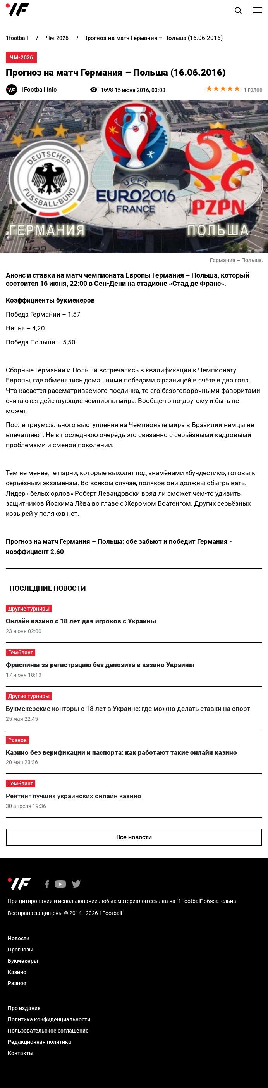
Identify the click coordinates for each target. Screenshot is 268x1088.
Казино (17, 972)
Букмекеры (23, 961)
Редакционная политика (39, 1042)
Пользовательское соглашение (48, 1030)
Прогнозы (20, 949)
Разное (17, 740)
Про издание (24, 1008)
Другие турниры (29, 608)
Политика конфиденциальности (49, 1019)
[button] (238, 11)
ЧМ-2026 (21, 57)
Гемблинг (20, 652)
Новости (18, 938)
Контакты (20, 1053)
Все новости (134, 837)
